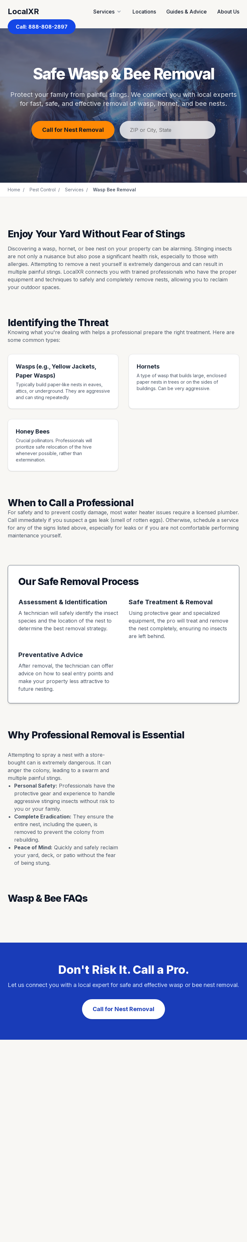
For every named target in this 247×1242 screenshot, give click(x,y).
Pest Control (43, 189)
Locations (144, 11)
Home (14, 189)
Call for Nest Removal (73, 129)
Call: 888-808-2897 (42, 26)
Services (74, 189)
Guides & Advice (186, 11)
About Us (228, 11)
